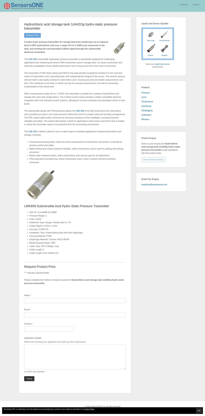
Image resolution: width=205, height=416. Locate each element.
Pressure (145, 93)
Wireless (145, 119)
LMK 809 (32, 59)
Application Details (32, 338)
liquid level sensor (162, 64)
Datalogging (146, 110)
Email (27, 309)
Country (28, 324)
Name (27, 295)
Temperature (147, 102)
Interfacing (146, 106)
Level (143, 97)
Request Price (32, 35)
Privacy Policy (89, 409)
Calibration (146, 115)
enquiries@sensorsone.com (154, 184)
